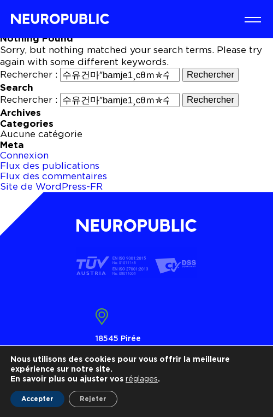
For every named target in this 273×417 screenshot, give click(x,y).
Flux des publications (49, 166)
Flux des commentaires (53, 176)
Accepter (37, 398)
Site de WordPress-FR (51, 186)
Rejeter (93, 398)
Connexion (24, 155)
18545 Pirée (118, 338)
